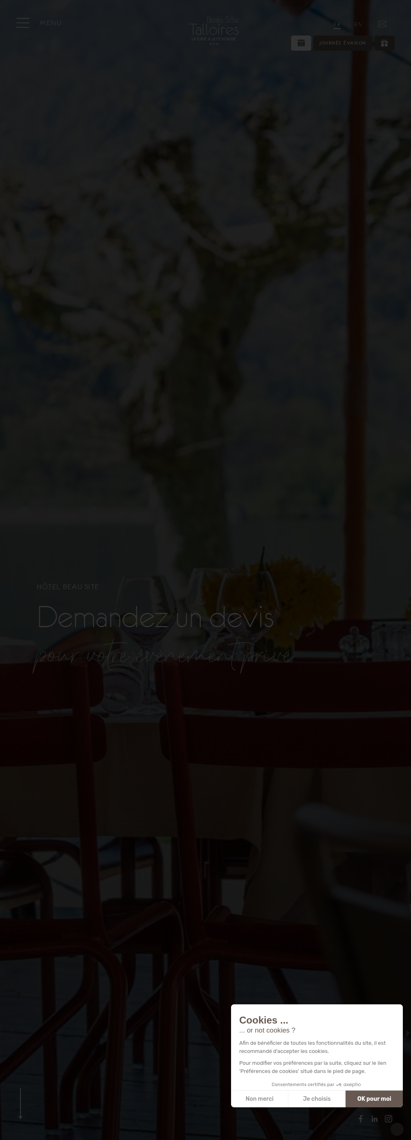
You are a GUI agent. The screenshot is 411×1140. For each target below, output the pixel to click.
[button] (397, 1129)
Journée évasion (342, 42)
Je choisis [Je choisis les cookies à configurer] (317, 1098)
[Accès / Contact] (382, 23)
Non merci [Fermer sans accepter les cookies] (259, 1098)
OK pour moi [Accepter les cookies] (374, 1098)
